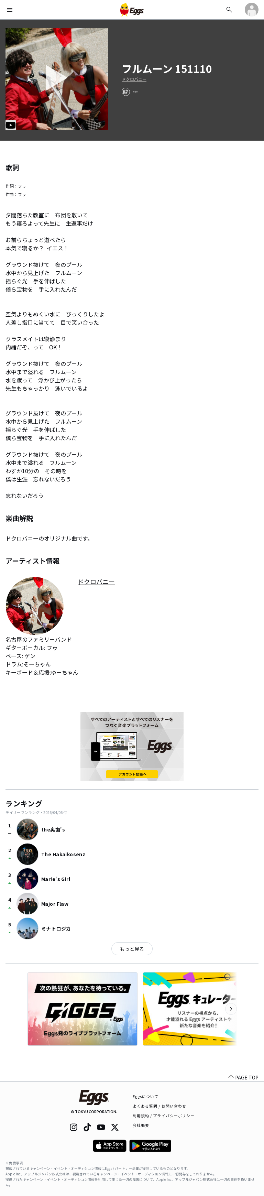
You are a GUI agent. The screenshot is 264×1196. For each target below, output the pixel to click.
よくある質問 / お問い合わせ (160, 1106)
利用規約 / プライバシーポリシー (164, 1115)
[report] (135, 92)
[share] (126, 92)
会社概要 (141, 1125)
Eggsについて (146, 1096)
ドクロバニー (134, 79)
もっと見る (132, 948)
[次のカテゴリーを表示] (231, 1009)
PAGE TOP (243, 1077)
